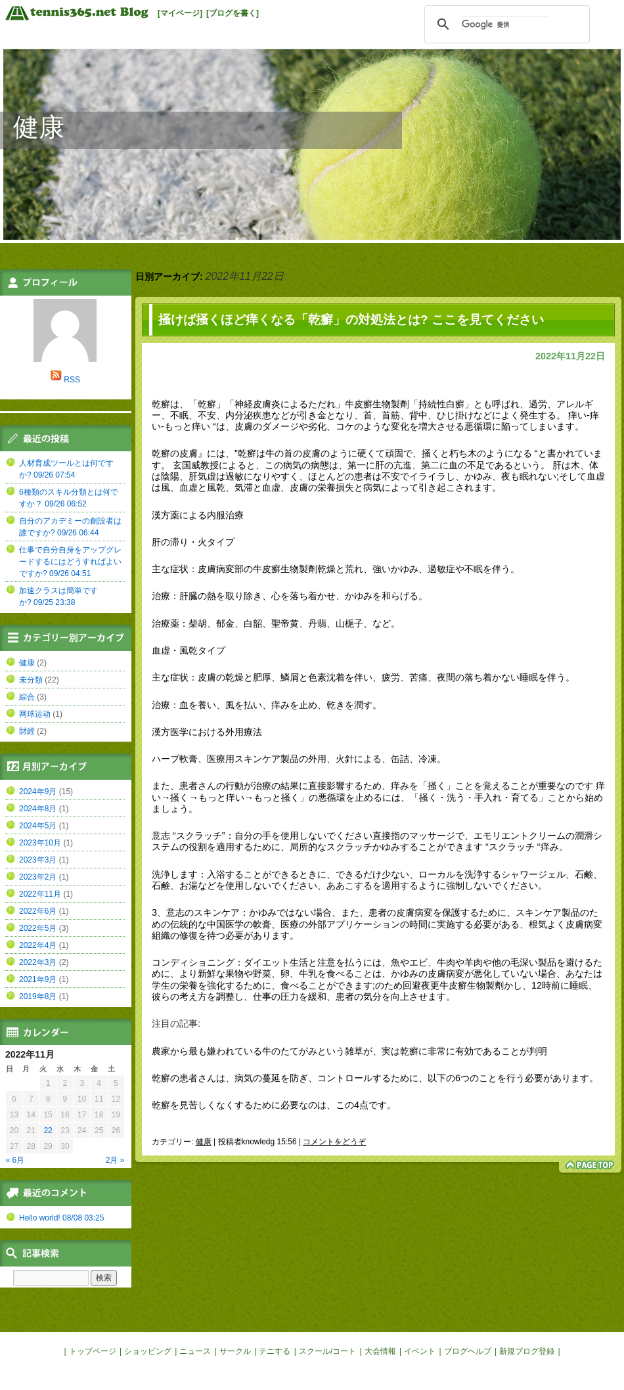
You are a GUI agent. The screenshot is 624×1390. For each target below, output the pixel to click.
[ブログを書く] (232, 13)
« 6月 (15, 1160)
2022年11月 (40, 894)
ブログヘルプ (467, 1351)
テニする (274, 1351)
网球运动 (35, 714)
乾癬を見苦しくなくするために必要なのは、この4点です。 (274, 1105)
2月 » (115, 1160)
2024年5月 (37, 825)
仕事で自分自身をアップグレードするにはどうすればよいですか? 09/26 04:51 (70, 561)
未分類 (31, 679)
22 (47, 1130)
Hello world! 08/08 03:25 (61, 1217)
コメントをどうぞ (334, 1141)
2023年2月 (37, 877)
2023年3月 (37, 859)
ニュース (195, 1351)
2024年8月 (37, 808)
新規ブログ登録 (526, 1351)
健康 (38, 127)
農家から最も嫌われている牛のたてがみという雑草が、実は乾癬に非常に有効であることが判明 (349, 1051)
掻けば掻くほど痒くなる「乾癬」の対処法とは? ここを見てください (351, 319)
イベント (419, 1351)
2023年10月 (40, 842)
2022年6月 (37, 911)
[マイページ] (180, 13)
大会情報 (380, 1351)
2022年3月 (37, 962)
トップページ (92, 1351)
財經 (27, 731)
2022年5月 (37, 928)
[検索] (505, 24)
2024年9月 (37, 791)
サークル (235, 1351)
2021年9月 (37, 979)
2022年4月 (37, 945)
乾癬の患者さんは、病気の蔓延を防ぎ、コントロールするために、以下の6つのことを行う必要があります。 (375, 1078)
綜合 (27, 697)
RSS (72, 379)
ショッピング (147, 1351)
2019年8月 (37, 996)
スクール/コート (327, 1351)
